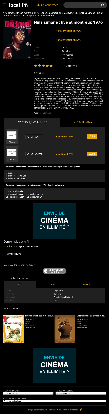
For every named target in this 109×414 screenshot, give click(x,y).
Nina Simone (45, 113)
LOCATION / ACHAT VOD (32, 122)
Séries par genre (64, 391)
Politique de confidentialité (37, 410)
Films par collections (14, 398)
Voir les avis (70, 66)
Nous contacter (63, 410)
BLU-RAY (87, 284)
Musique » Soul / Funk (15, 178)
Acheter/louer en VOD (68, 30)
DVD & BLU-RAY (82, 122)
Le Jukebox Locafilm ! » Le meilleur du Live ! (25, 194)
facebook (80, 409)
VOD (53, 284)
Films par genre (11, 391)
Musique (9, 173)
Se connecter (49, 5)
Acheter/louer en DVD (69, 39)
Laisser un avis (13, 254)
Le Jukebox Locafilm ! (15, 191)
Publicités (74, 410)
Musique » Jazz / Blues (16, 176)
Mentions (52, 410)
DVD (20, 284)
